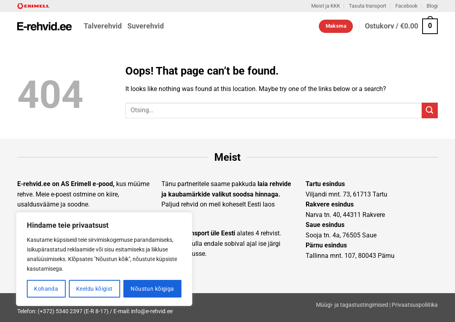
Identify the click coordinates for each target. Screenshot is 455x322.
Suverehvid (145, 26)
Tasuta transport (367, 6)
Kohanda (46, 289)
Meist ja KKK (325, 6)
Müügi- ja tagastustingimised (352, 305)
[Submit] (430, 110)
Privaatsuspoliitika (415, 305)
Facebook (406, 6)
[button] (401, 26)
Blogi (432, 6)
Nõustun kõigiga (152, 289)
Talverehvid (103, 26)
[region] (104, 259)
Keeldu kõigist (94, 289)
